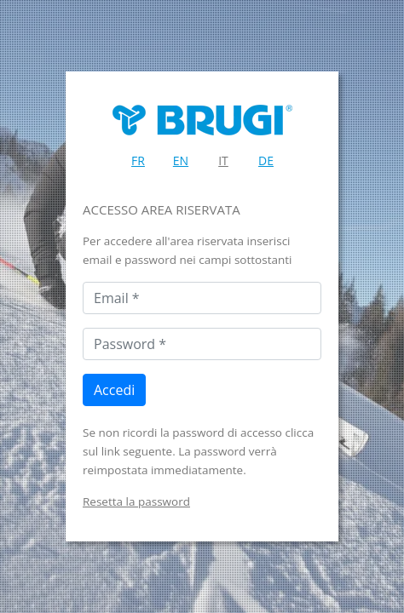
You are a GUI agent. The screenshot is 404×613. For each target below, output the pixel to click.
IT (223, 160)
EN (180, 160)
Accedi (114, 390)
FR (138, 160)
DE (266, 160)
